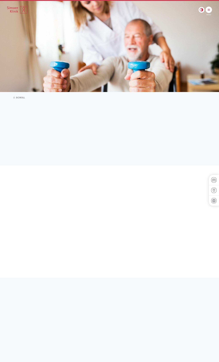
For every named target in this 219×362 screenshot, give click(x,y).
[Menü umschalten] (209, 10)
